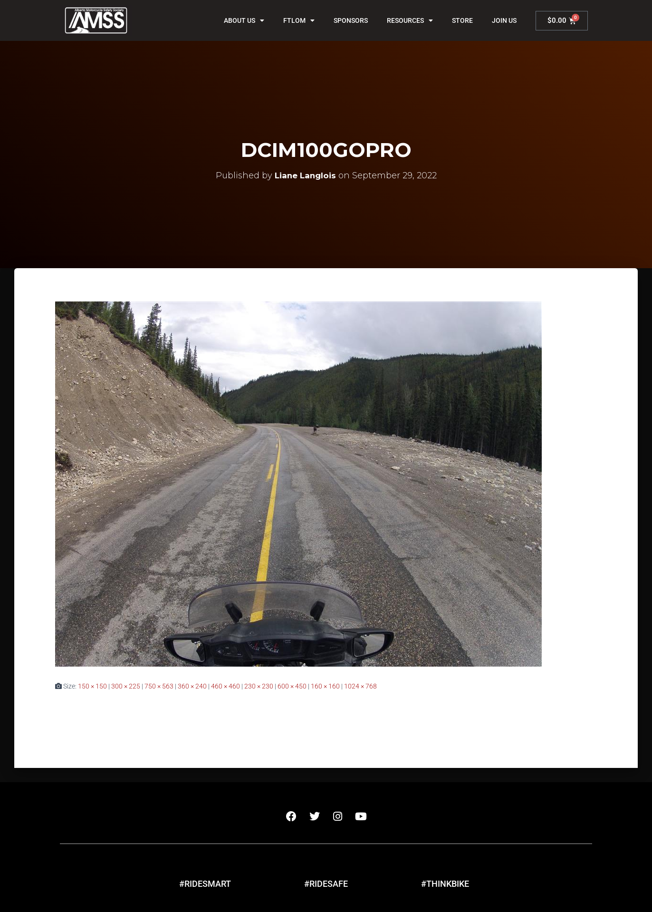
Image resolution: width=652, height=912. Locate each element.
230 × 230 (258, 686)
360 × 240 (192, 686)
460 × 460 (225, 686)
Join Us (504, 20)
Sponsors (351, 20)
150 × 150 (92, 686)
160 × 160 (325, 686)
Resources (410, 20)
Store (462, 20)
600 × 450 (292, 686)
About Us (244, 20)
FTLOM (299, 20)
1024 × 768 (360, 686)
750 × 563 (158, 686)
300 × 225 (125, 686)
